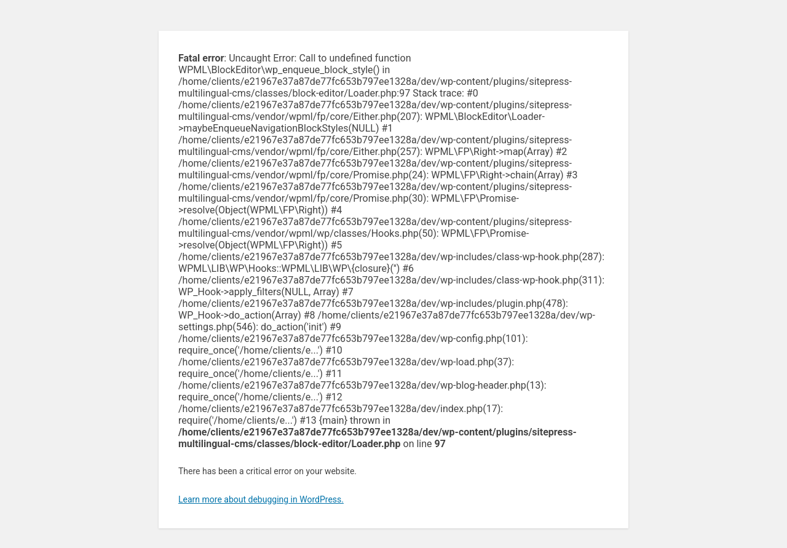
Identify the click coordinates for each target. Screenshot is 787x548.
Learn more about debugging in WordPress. (261, 499)
